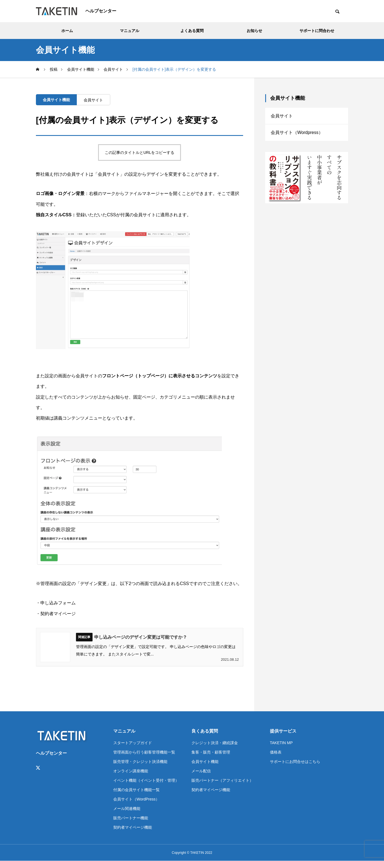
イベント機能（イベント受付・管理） (146, 780)
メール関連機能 (126, 808)
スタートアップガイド (132, 743)
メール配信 (201, 771)
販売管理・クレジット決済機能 (140, 761)
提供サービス (283, 731)
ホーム (67, 30)
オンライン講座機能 (130, 771)
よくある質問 (192, 30)
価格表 (276, 752)
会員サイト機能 (56, 100)
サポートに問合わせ (316, 30)
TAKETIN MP (281, 743)
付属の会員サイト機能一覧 (136, 790)
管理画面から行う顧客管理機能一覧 (144, 752)
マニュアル (129, 30)
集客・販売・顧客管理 (210, 752)
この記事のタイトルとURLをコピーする (139, 152)
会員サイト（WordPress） (136, 799)
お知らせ (254, 30)
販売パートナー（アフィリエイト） (222, 780)
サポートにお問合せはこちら (295, 761)
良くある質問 (204, 731)
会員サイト (93, 100)
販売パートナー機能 (130, 818)
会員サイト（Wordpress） (297, 132)
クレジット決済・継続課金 (214, 743)
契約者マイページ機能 (132, 827)
